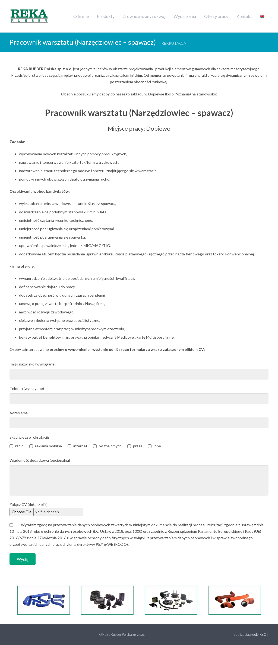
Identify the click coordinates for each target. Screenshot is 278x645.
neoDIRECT (259, 635)
